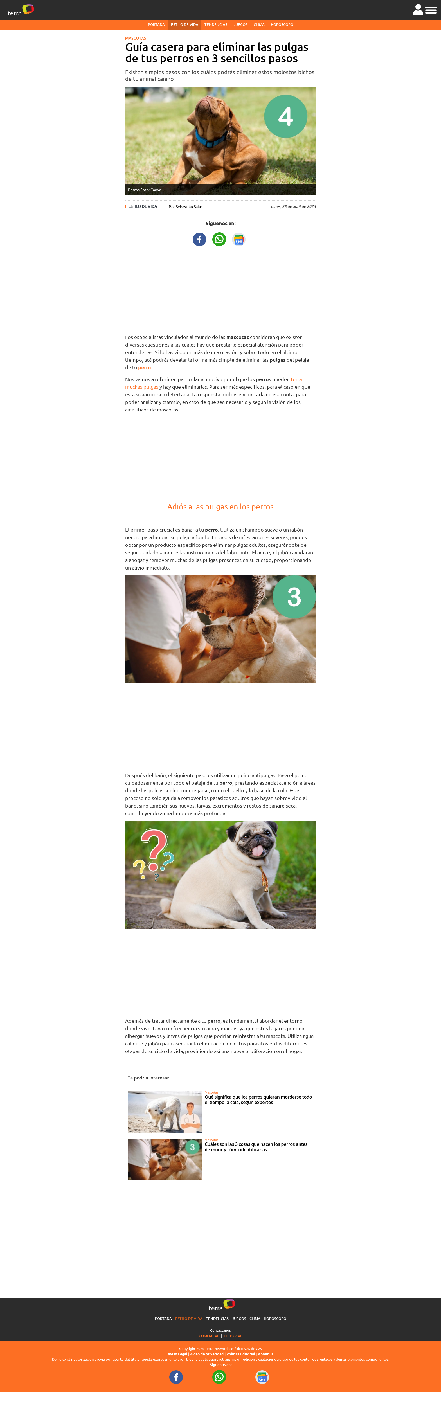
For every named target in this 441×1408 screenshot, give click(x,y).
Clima (259, 24)
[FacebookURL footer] (176, 1376)
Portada (156, 24)
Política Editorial (240, 1354)
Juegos (240, 24)
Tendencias (215, 24)
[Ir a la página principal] (21, 9)
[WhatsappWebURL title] (219, 238)
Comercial (209, 1335)
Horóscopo (282, 24)
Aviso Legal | (179, 1354)
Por (185, 206)
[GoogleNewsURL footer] (262, 1376)
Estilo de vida (184, 24)
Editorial (233, 1335)
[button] (431, 9)
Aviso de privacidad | (208, 1354)
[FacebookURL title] (200, 238)
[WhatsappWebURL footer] (219, 1376)
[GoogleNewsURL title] (239, 238)
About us (265, 1354)
